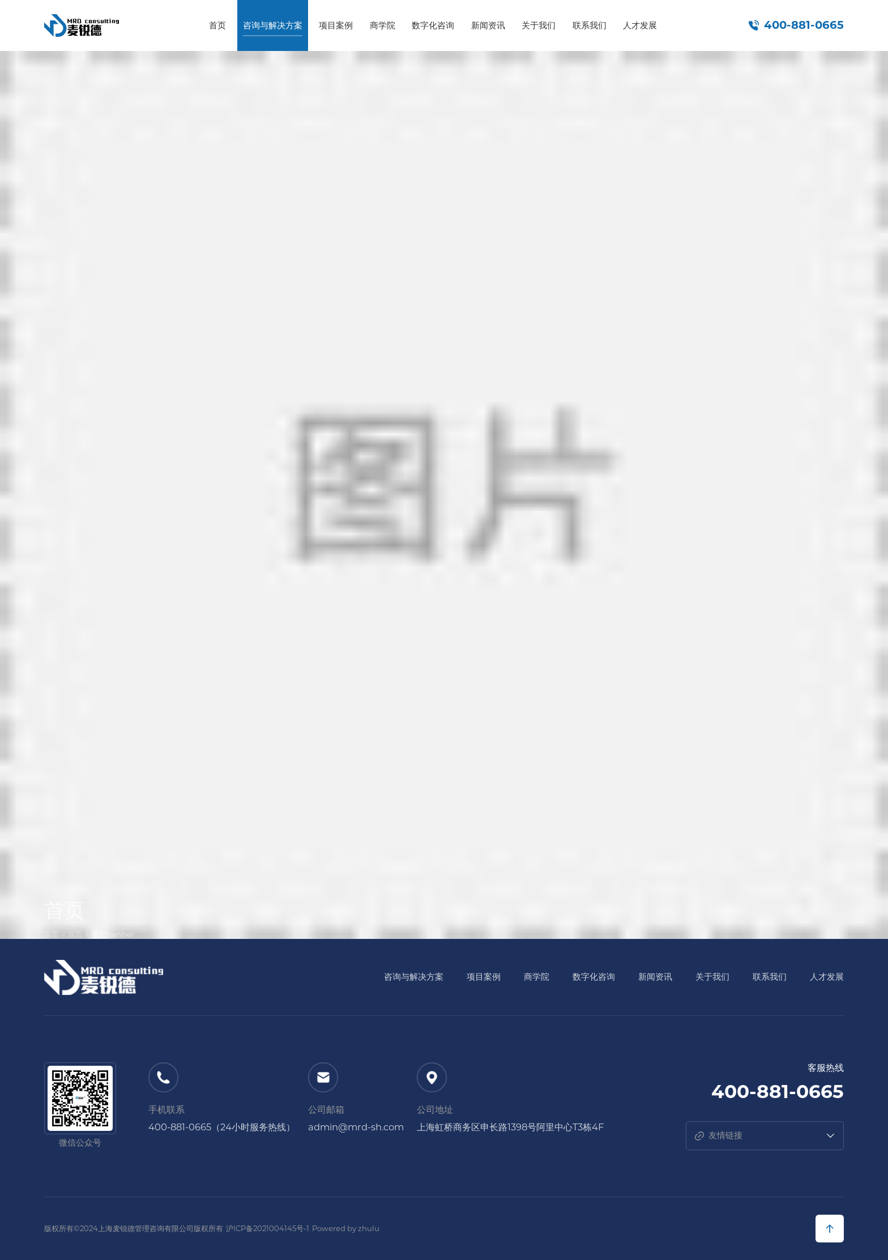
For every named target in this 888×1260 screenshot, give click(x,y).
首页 (217, 25)
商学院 (382, 25)
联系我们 (590, 25)
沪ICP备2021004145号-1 (267, 1228)
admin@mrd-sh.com (356, 1127)
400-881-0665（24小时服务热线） (221, 1127)
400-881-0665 (804, 25)
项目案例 (336, 25)
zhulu (368, 1228)
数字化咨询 (433, 25)
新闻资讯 (488, 25)
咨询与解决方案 (272, 25)
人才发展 (640, 25)
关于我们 (539, 25)
